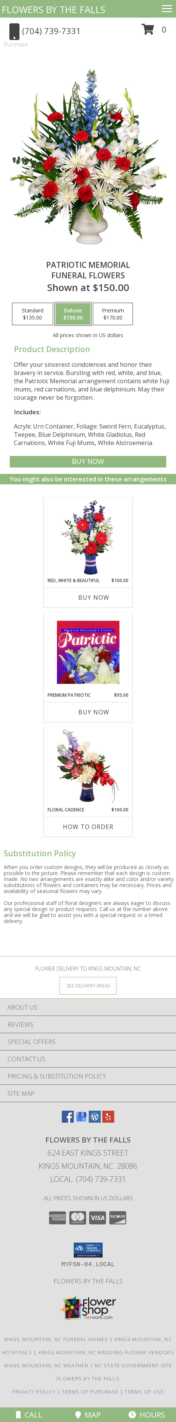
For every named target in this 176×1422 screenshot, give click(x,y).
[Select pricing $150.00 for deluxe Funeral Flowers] (73, 314)
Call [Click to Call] (29, 1415)
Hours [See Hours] (146, 1415)
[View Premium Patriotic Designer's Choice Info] (88, 652)
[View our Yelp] (108, 1120)
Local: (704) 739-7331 (88, 1179)
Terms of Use (144, 1391)
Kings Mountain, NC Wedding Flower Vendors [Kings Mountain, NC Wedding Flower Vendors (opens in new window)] (106, 1352)
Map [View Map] (88, 1415)
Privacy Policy (33, 1391)
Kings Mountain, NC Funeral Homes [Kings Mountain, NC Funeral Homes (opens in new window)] (56, 1339)
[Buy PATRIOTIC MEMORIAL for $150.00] (88, 462)
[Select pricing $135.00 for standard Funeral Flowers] (32, 314)
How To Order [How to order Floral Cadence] (88, 827)
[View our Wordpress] (95, 1120)
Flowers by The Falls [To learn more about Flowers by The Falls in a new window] (88, 1281)
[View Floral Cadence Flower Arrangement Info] (88, 767)
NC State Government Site (133, 1365)
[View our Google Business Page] (81, 1120)
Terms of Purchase (90, 1391)
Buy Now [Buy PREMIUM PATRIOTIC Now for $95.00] (93, 712)
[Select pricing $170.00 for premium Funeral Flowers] (113, 314)
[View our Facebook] (68, 1120)
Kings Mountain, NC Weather (46, 1365)
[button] (154, 32)
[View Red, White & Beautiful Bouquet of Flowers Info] (88, 537)
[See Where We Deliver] (88, 985)
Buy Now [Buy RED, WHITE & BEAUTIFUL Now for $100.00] (93, 597)
